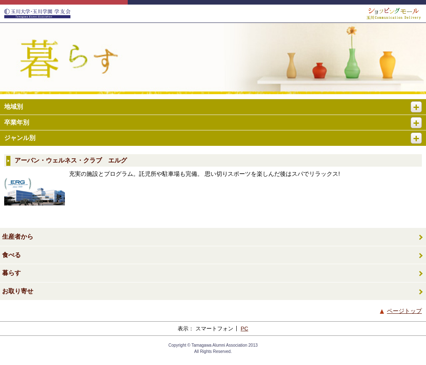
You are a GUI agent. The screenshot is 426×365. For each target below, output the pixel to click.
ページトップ (404, 311)
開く (420, 103)
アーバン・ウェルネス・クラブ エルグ (71, 160)
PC (244, 328)
